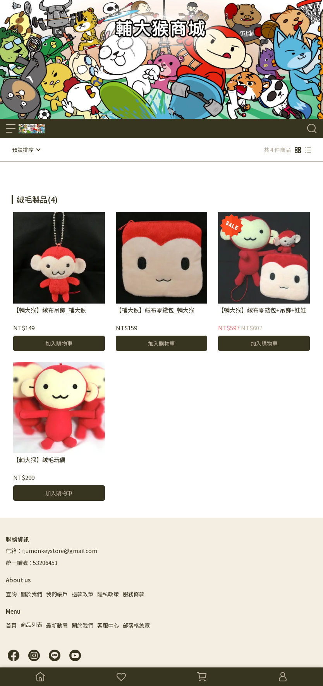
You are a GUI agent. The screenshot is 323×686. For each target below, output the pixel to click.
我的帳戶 (57, 593)
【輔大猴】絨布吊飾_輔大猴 (49, 310)
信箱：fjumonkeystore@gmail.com (51, 550)
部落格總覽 (136, 625)
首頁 (11, 625)
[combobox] (26, 197)
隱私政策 (108, 593)
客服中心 (108, 625)
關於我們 (31, 593)
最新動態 (57, 625)
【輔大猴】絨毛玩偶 (39, 459)
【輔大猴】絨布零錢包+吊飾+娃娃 (262, 310)
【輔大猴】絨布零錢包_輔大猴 (155, 310)
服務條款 (133, 593)
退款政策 (82, 593)
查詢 (11, 593)
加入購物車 (58, 343)
